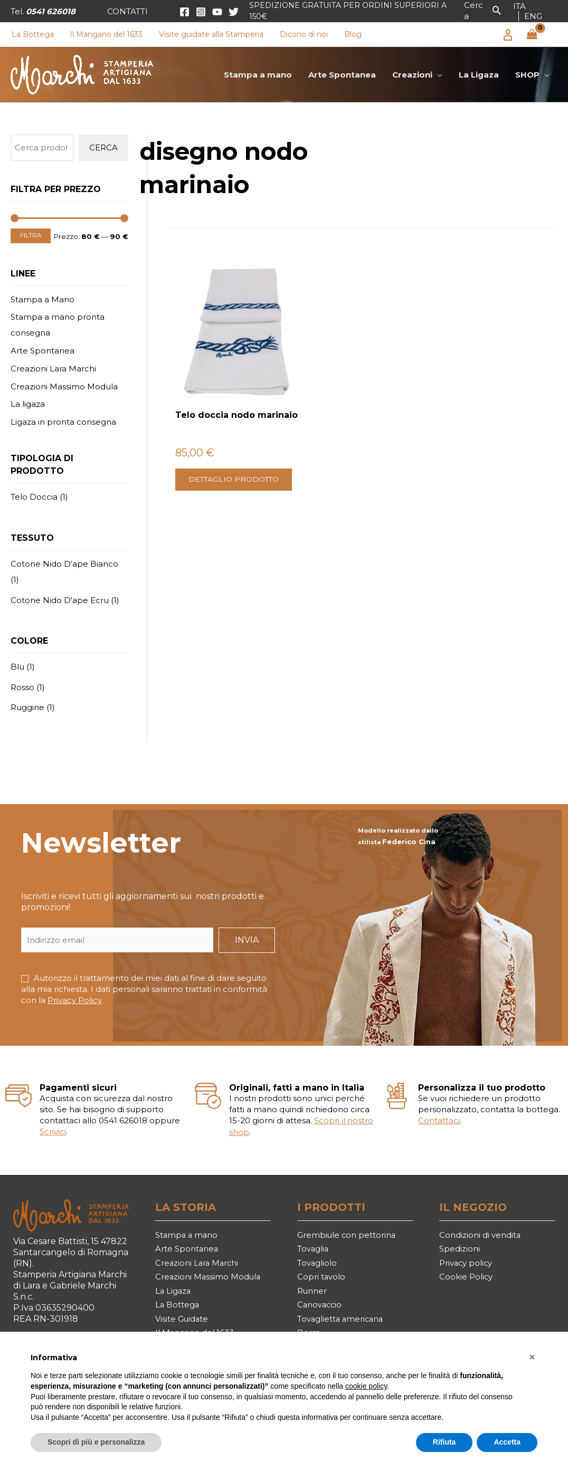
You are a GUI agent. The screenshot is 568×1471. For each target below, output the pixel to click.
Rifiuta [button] (444, 1442)
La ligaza (28, 404)
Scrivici (53, 1131)
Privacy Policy (74, 1000)
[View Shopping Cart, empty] (532, 35)
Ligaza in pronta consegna (63, 422)
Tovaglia (314, 1249)
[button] (127, 11)
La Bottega (178, 1310)
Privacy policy (468, 1264)
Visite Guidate (184, 1325)
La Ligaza (174, 1295)
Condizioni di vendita (482, 1234)
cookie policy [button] (366, 1386)
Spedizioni (460, 1249)
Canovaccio (321, 1310)
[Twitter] (234, 12)
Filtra (30, 235)
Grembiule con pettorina (350, 1234)
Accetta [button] (507, 1442)
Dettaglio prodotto (212, 464)
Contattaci (439, 1120)
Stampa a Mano (42, 299)
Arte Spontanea (42, 351)
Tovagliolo (318, 1264)
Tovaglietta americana (344, 1325)
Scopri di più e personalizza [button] (96, 1442)
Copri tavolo (322, 1280)
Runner (313, 1295)
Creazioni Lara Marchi (53, 369)
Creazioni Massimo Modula (64, 386)
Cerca (103, 147)
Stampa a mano (188, 1234)
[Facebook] (184, 12)
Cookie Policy (467, 1280)
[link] (519, 6)
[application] (438, 75)
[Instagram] (201, 12)
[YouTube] (217, 12)
